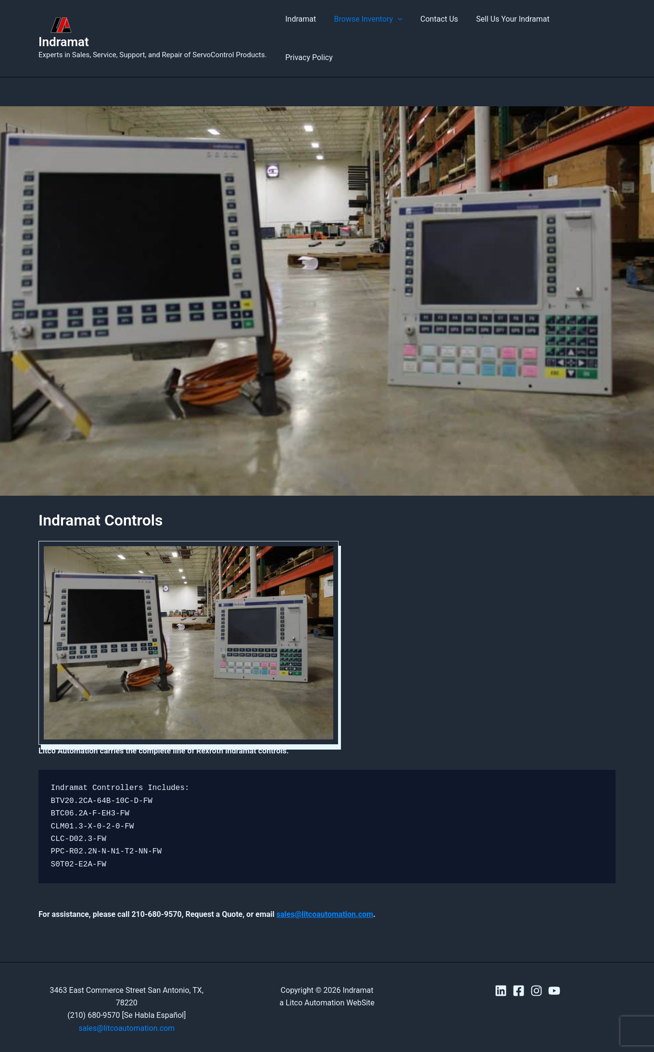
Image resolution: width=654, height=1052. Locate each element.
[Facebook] (519, 973)
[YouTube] (554, 973)
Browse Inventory (369, 29)
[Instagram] (536, 973)
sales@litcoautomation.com (325, 896)
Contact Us (437, 29)
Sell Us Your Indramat (508, 29)
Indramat (63, 32)
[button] (398, 29)
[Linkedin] (501, 973)
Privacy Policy (584, 29)
